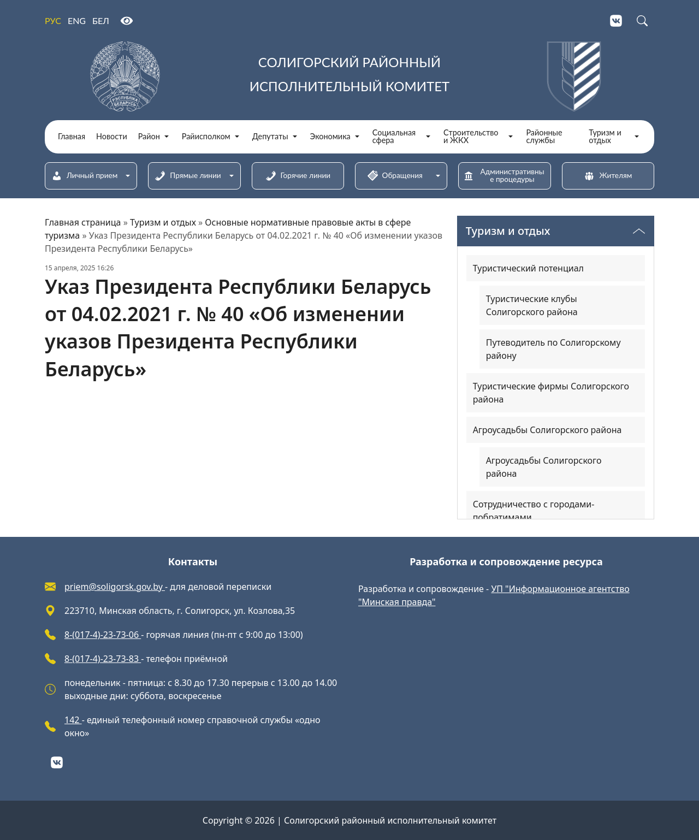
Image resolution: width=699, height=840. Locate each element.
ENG (77, 20)
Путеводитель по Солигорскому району (553, 349)
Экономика (330, 136)
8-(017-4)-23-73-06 (102, 635)
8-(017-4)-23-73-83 (102, 659)
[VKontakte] (616, 21)
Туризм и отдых (605, 137)
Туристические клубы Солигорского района (532, 305)
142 (73, 720)
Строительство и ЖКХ (470, 137)
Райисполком (206, 136)
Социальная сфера (394, 137)
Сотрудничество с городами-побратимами (534, 510)
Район (149, 136)
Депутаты (270, 136)
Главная (71, 136)
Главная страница (83, 222)
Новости (111, 136)
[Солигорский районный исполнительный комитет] (349, 76)
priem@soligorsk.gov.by (114, 587)
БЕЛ (100, 20)
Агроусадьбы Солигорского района (547, 430)
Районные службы (544, 137)
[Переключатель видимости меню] (638, 231)
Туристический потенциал (528, 268)
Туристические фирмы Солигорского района (551, 392)
